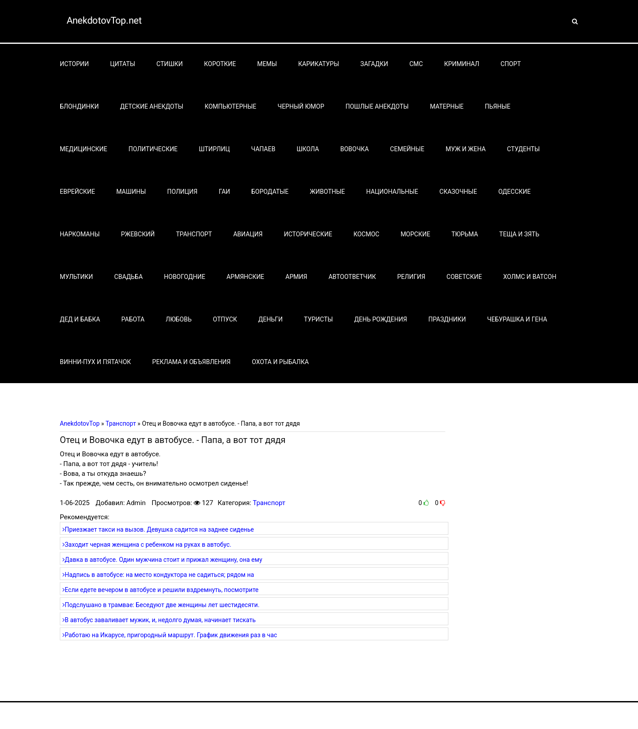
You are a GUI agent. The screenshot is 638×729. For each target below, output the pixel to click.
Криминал (461, 63)
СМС (416, 63)
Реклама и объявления (191, 361)
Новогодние (184, 276)
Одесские (514, 191)
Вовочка (354, 149)
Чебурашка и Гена (517, 319)
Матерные (446, 106)
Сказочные (458, 191)
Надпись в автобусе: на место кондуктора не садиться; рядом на (158, 574)
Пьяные (497, 106)
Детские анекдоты (151, 106)
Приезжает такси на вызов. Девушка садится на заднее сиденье (158, 529)
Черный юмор (301, 106)
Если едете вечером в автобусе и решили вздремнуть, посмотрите (160, 589)
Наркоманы (80, 234)
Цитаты (123, 63)
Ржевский (138, 234)
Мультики (76, 276)
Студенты (523, 149)
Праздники (447, 319)
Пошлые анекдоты (377, 106)
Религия (411, 276)
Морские (415, 234)
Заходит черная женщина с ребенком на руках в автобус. (146, 544)
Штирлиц (214, 149)
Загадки (374, 63)
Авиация (247, 234)
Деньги (270, 319)
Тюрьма (464, 234)
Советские (464, 276)
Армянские (245, 276)
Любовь (178, 319)
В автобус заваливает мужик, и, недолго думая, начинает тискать (159, 619)
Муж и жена (466, 149)
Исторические (308, 234)
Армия (296, 276)
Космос (367, 234)
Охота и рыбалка (280, 361)
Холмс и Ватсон (529, 276)
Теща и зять (519, 234)
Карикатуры (318, 63)
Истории (74, 63)
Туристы (318, 319)
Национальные (392, 191)
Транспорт (194, 234)
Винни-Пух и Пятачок (95, 361)
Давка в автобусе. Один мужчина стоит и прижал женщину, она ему (162, 559)
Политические (153, 149)
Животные (327, 191)
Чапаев (263, 149)
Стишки (169, 63)
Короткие (220, 63)
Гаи (224, 191)
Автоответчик (352, 276)
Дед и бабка (80, 319)
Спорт (511, 63)
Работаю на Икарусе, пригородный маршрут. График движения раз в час (169, 635)
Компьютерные (231, 106)
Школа (307, 149)
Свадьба (128, 276)
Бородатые (269, 191)
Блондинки (79, 106)
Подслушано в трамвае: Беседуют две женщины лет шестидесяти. (161, 604)
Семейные (407, 149)
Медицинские (83, 149)
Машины (131, 191)
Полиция (182, 191)
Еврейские (77, 191)
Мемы (267, 63)
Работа (132, 319)
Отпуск (225, 319)
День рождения (380, 319)
